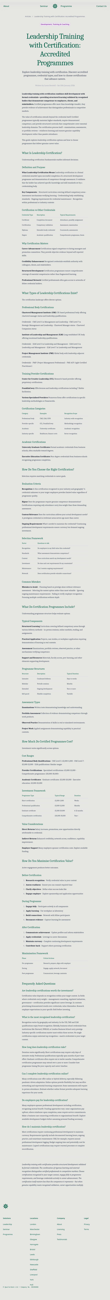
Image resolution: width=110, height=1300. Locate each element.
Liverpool (33, 1274)
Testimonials (62, 1239)
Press (59, 1234)
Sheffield (33, 1269)
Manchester (35, 1229)
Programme (66, 6)
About (6, 6)
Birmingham (35, 1234)
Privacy (87, 1224)
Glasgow (33, 1239)
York (32, 1279)
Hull (31, 1285)
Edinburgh (34, 1259)
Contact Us (101, 6)
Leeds (32, 1254)
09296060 (34, 1287)
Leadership (7, 1224)
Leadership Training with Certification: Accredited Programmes (59, 16)
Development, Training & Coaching (55, 24)
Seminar (44, 6)
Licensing (61, 1229)
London (33, 1224)
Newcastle (34, 1264)
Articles (28, 16)
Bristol (32, 1249)
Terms (86, 1229)
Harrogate (34, 1244)
